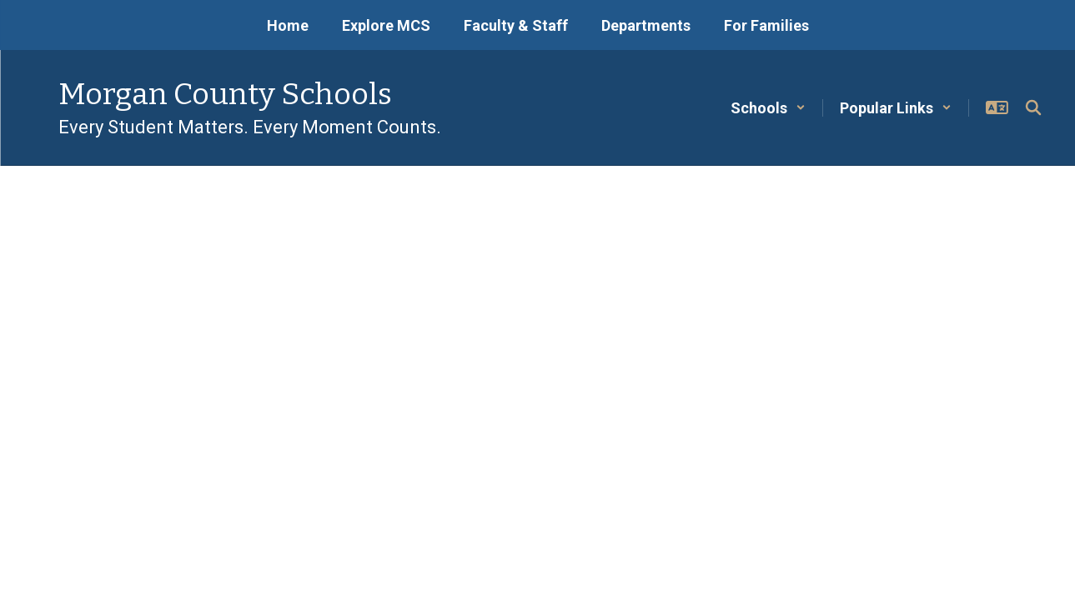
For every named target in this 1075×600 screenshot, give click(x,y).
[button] (768, 108)
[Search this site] (1033, 107)
